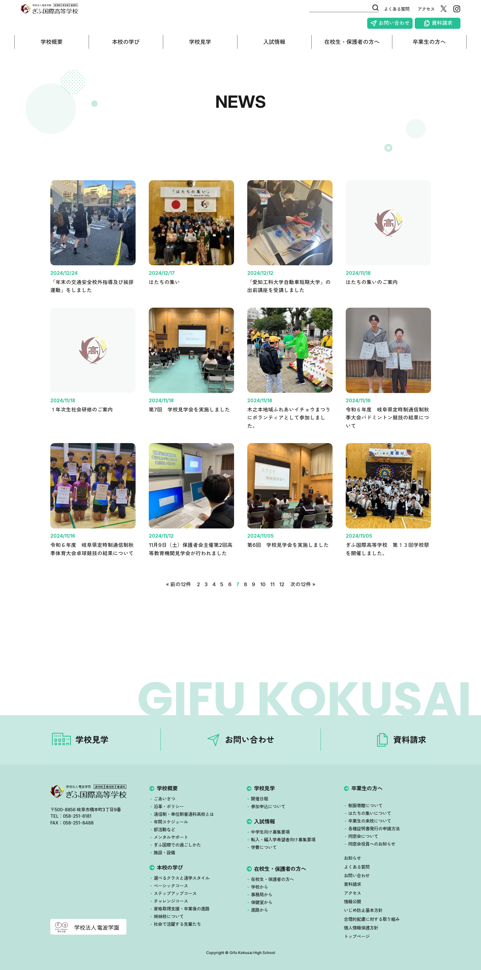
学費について (264, 847)
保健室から (261, 902)
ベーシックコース (171, 885)
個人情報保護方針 (361, 927)
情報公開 (352, 901)
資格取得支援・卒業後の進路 (182, 908)
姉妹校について (169, 916)
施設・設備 (164, 852)
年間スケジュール (171, 821)
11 (272, 600)
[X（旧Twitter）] (449, 12)
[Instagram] (463, 12)
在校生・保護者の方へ (351, 46)
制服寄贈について (365, 805)
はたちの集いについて (369, 813)
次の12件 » (302, 600)
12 (281, 600)
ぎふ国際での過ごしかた (177, 844)
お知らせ (352, 858)
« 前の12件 (178, 600)
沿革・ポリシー (169, 806)
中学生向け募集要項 (270, 832)
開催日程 (259, 798)
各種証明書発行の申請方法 (374, 828)
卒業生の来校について (369, 821)
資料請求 (448, 25)
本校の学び (126, 46)
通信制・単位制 (184, 814)
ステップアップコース (175, 893)
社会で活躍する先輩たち (177, 924)
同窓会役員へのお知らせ (371, 844)
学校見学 (200, 46)
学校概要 (52, 46)
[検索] (365, 11)
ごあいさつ (164, 798)
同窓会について (363, 836)
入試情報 (274, 46)
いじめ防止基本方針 (363, 910)
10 (262, 600)
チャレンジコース (171, 901)
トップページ (356, 936)
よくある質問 (395, 12)
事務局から (261, 894)
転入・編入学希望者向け (283, 839)
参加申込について (268, 806)
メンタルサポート (171, 837)
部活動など (164, 829)
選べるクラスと (182, 878)
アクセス (424, 12)
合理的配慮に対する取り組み (371, 919)
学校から (259, 887)
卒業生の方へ (429, 46)
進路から (259, 910)
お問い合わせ (400, 25)
